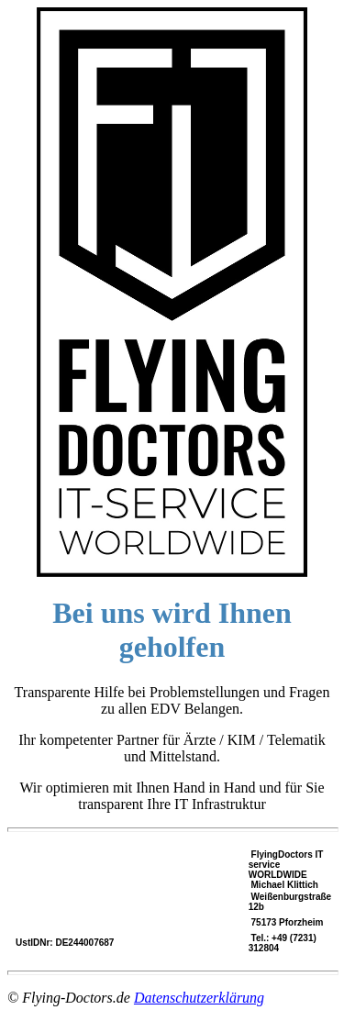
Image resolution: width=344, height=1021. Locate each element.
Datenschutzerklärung (199, 997)
